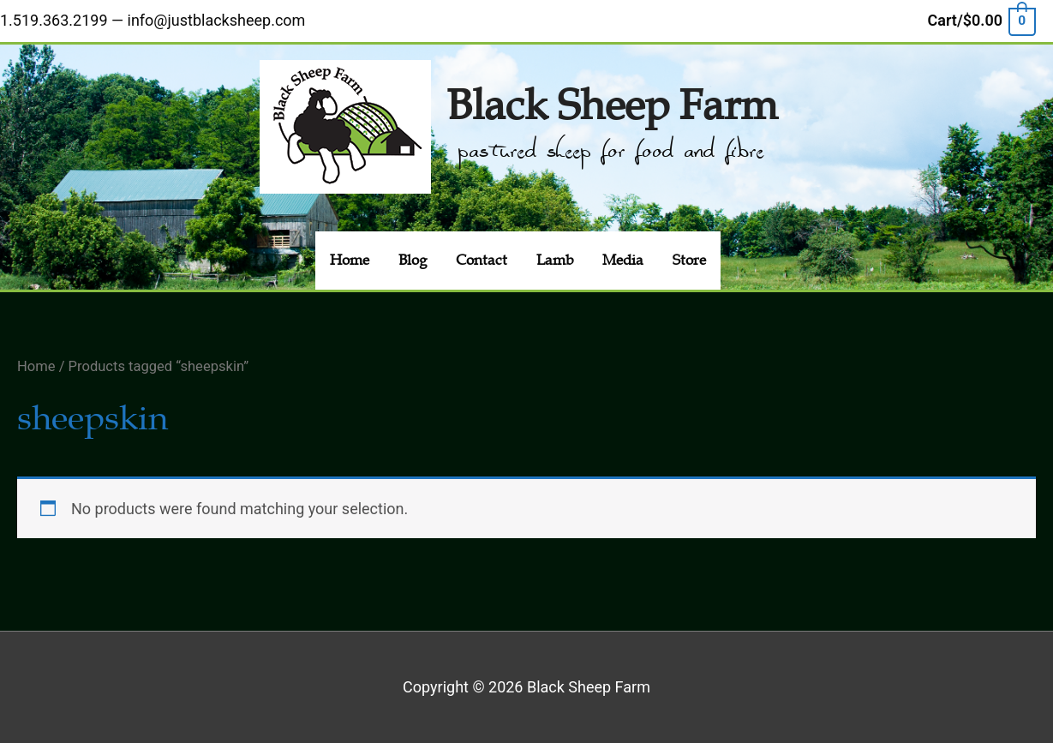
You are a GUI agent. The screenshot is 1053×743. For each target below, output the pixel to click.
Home (36, 366)
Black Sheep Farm (611, 106)
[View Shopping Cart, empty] (981, 20)
